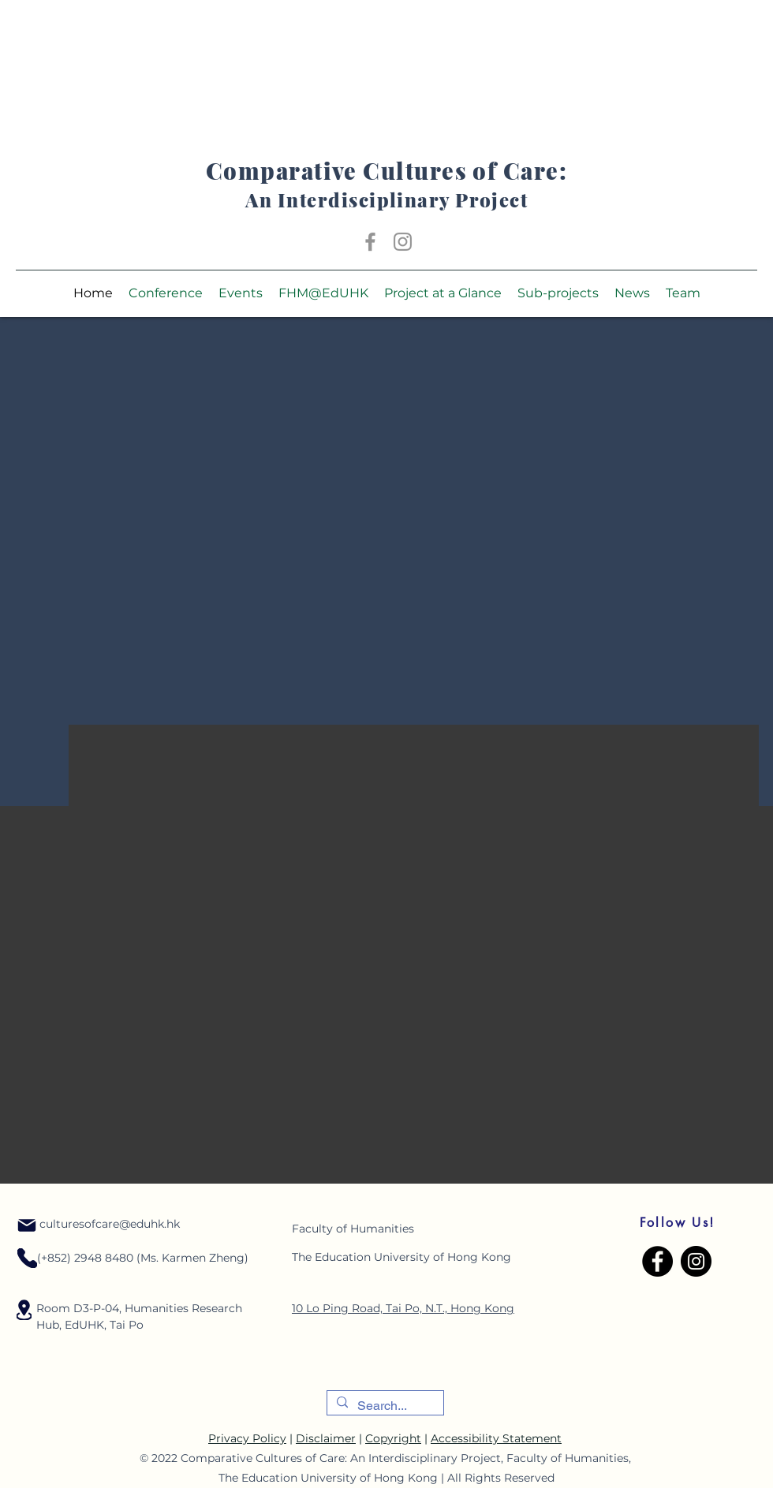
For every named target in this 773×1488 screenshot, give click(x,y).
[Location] (27, 1258)
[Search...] (383, 1406)
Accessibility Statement (496, 1438)
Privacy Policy (247, 1438)
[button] (166, 293)
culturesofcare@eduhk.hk (109, 1224)
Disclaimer (326, 1438)
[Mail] (27, 1225)
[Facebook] (370, 241)
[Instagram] (402, 241)
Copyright (393, 1438)
